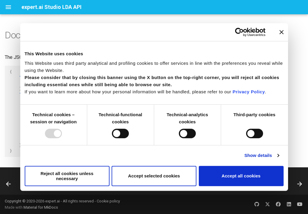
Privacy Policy (249, 91)
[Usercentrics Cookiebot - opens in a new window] (239, 32)
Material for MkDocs (41, 207)
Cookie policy (108, 201)
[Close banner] (281, 32)
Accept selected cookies (154, 175)
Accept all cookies (241, 175)
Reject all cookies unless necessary (66, 176)
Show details (258, 155)
